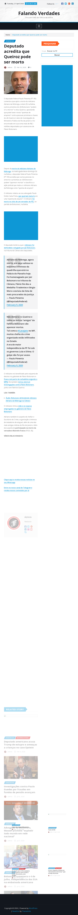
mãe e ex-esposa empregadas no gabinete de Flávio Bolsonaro (18, 409)
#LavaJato (23, 330)
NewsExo (15, 911)
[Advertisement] (22, 149)
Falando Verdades (39, 13)
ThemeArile (26, 911)
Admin (10, 67)
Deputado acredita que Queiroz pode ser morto (29, 35)
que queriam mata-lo (26, 196)
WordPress (33, 908)
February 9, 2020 (15, 304)
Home (8, 35)
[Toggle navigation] (39, 26)
